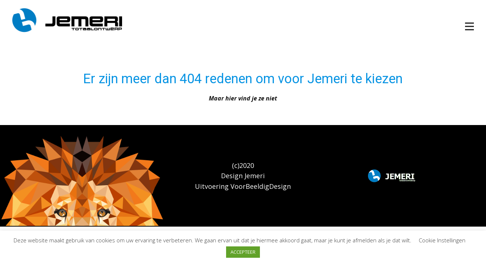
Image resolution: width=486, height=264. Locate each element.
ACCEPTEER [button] (243, 252)
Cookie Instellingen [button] (442, 240)
